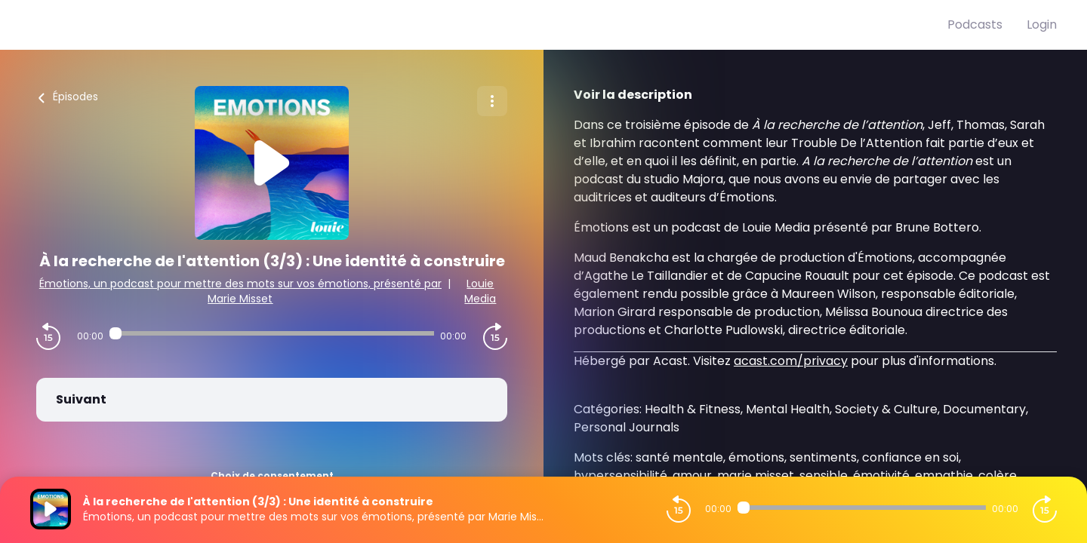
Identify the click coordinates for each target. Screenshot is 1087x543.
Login (1042, 24)
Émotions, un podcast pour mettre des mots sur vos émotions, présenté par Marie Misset (240, 291)
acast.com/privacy (791, 361)
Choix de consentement (272, 475)
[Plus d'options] (492, 101)
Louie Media (480, 291)
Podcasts (974, 24)
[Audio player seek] (271, 333)
